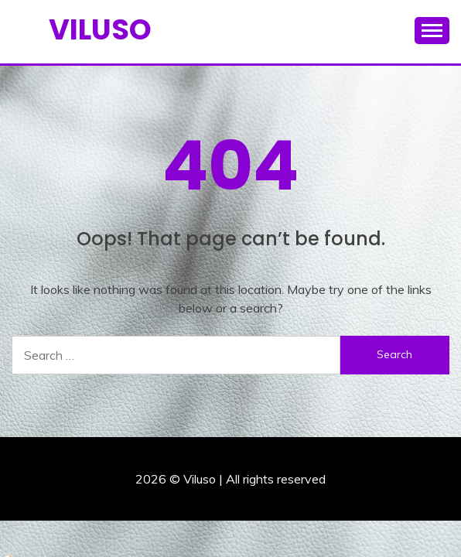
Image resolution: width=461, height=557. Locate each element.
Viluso (100, 29)
